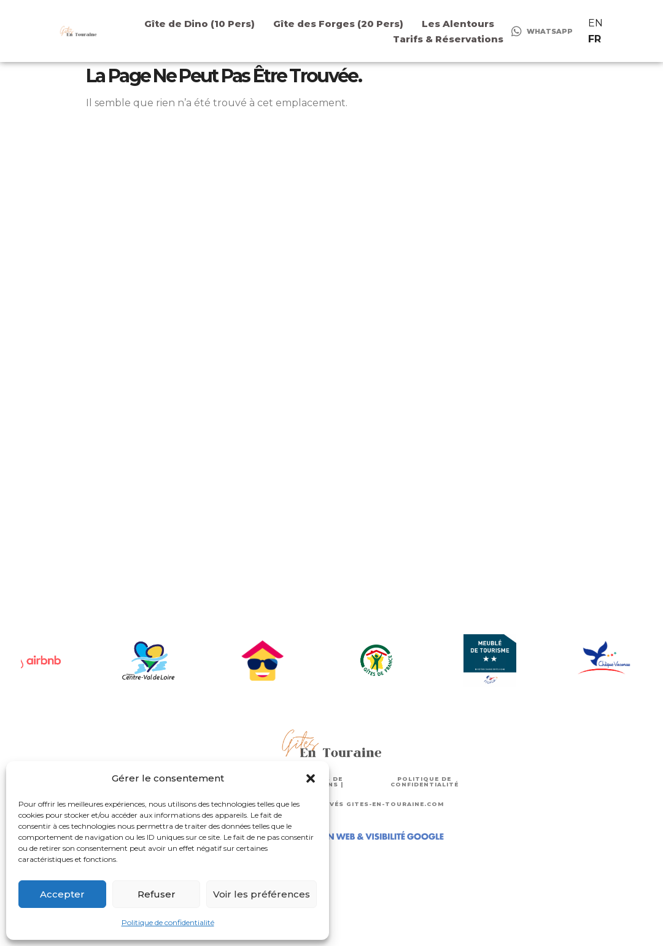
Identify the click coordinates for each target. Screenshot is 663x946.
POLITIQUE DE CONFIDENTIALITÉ (424, 781)
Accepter (62, 894)
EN (595, 23)
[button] (310, 778)
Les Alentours (458, 23)
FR (594, 39)
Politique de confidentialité (168, 922)
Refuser (157, 894)
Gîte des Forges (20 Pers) (338, 23)
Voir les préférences (261, 894)
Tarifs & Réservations (448, 39)
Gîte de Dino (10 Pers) (199, 23)
